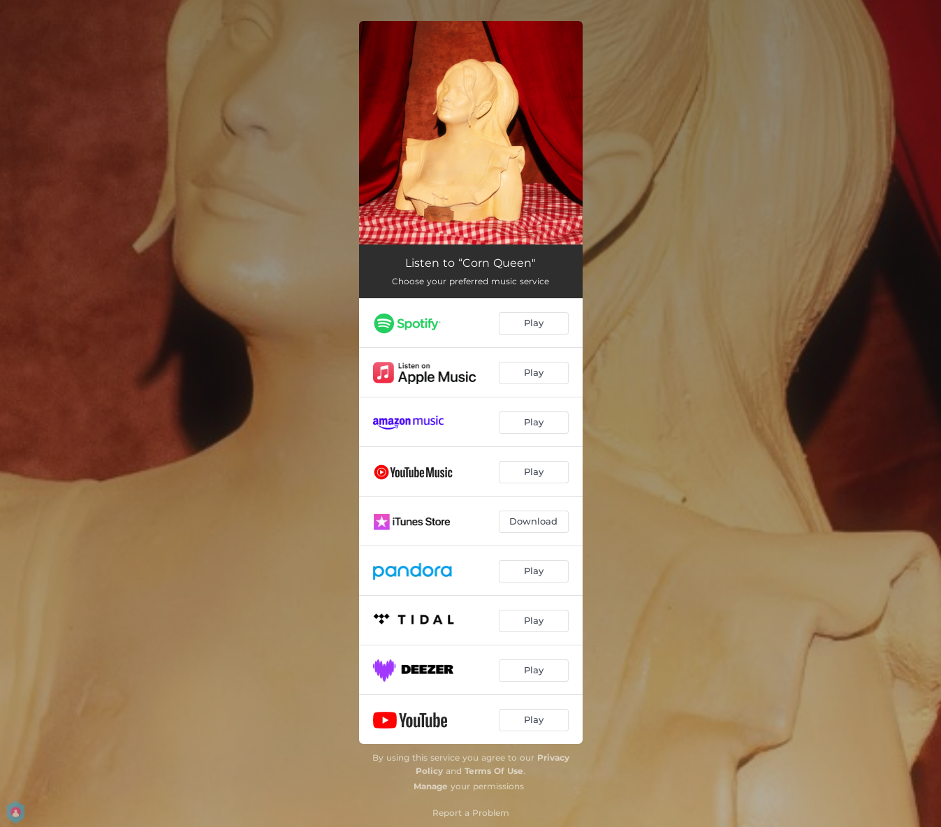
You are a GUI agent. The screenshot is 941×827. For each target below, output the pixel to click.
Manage (431, 786)
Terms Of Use (494, 771)
